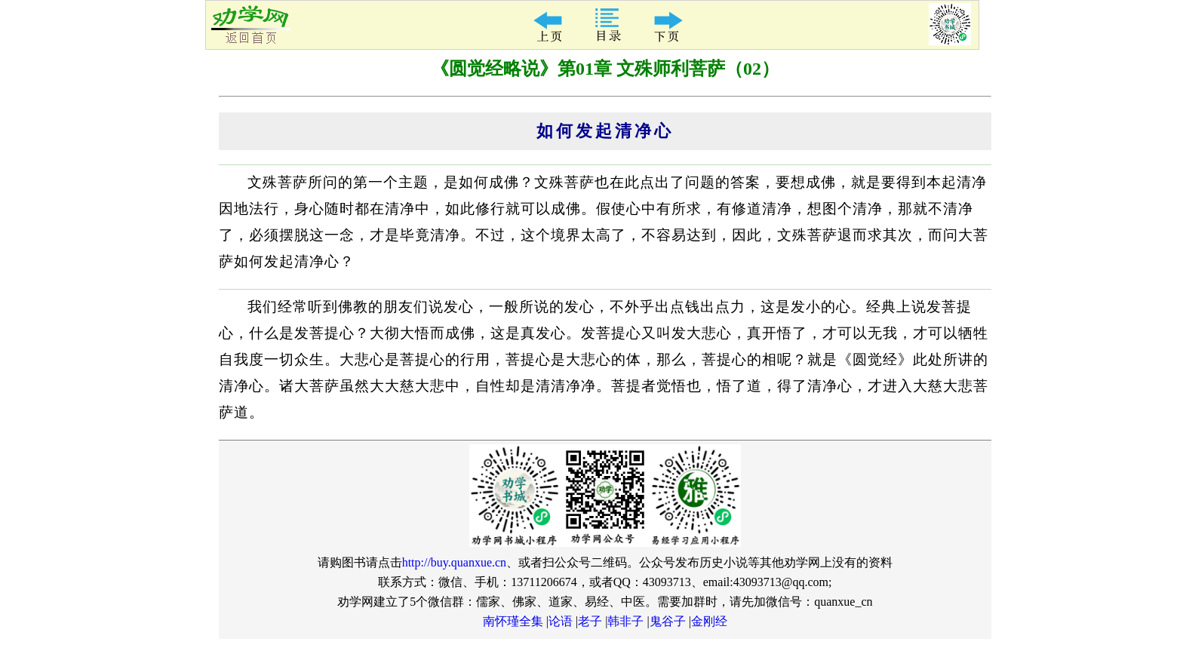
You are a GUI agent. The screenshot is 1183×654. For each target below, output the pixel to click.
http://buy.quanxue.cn (454, 562)
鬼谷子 (668, 621)
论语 (560, 621)
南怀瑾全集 (513, 621)
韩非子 (625, 621)
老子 (590, 621)
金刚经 (709, 621)
